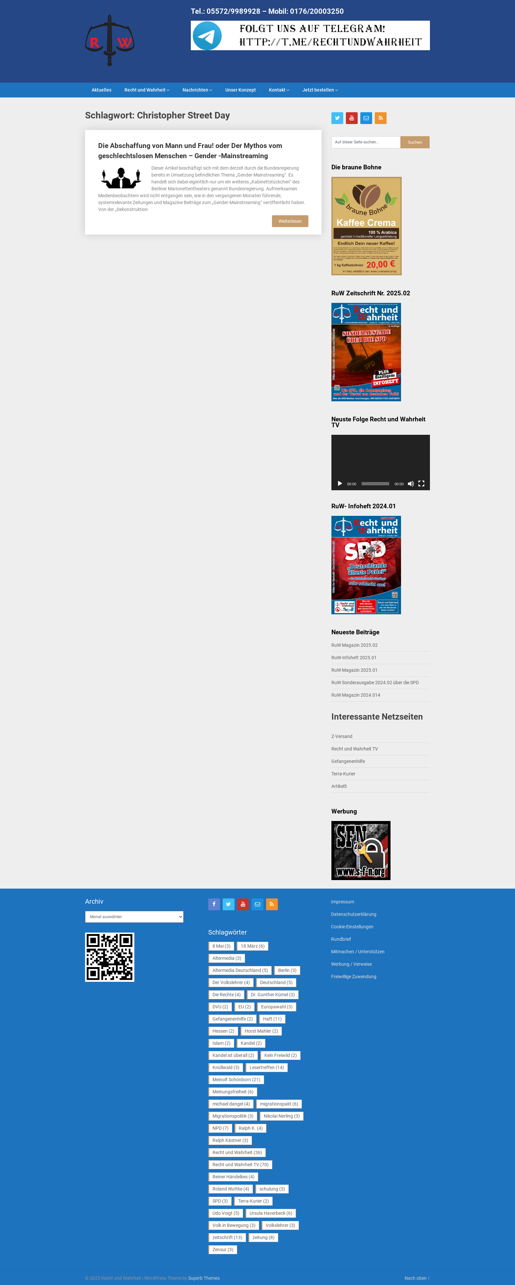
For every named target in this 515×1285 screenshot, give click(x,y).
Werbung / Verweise (351, 964)
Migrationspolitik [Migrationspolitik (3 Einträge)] (233, 1116)
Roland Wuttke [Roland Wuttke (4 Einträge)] (231, 1188)
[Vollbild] (421, 483)
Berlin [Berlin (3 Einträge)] (287, 970)
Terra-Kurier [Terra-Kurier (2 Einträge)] (253, 1201)
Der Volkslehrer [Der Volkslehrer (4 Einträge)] (231, 982)
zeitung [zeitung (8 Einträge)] (264, 1237)
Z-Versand (341, 736)
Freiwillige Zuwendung (353, 976)
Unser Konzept (240, 90)
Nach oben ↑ (417, 1278)
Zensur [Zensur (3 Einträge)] (223, 1249)
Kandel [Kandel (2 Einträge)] (251, 1043)
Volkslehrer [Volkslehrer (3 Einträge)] (280, 1225)
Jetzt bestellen (318, 90)
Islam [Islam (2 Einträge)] (222, 1043)
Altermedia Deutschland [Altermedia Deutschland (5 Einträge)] (240, 970)
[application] (380, 462)
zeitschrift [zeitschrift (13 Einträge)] (227, 1237)
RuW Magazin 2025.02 (354, 645)
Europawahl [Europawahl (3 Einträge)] (277, 1006)
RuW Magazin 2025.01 (354, 670)
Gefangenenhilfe (348, 761)
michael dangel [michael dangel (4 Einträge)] (231, 1103)
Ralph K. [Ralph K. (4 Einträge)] (251, 1128)
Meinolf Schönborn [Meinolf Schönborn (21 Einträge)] (236, 1079)
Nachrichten (195, 90)
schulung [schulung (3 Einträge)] (272, 1188)
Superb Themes (204, 1278)
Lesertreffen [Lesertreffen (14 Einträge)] (267, 1067)
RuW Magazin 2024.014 (355, 695)
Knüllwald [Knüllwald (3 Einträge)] (226, 1067)
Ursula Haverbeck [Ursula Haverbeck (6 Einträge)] (271, 1213)
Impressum (342, 901)
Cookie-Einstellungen (352, 926)
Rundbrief (341, 939)
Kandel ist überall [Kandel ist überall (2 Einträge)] (233, 1055)
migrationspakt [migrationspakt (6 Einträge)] (279, 1103)
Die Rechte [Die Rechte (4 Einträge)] (227, 994)
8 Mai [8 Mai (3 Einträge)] (222, 946)
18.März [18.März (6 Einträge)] (253, 946)
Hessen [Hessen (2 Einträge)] (224, 1031)
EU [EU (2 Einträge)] (244, 1006)
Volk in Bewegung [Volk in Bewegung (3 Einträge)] (234, 1225)
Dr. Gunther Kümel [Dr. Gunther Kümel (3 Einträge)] (273, 994)
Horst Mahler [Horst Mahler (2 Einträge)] (261, 1031)
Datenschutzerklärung (353, 914)
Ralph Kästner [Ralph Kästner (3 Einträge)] (230, 1140)
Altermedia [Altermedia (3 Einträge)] (227, 958)
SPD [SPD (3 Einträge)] (220, 1201)
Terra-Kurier (343, 773)
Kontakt (277, 90)
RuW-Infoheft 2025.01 (354, 657)
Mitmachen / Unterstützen (358, 951)
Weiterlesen (290, 221)
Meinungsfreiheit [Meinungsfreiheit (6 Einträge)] (233, 1091)
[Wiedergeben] (340, 483)
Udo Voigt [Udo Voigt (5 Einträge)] (226, 1213)
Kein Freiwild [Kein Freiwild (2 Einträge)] (280, 1055)
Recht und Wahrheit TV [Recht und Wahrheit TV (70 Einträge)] (241, 1164)
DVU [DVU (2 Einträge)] (220, 1006)
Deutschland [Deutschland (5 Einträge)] (276, 982)
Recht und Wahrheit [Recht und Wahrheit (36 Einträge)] (237, 1152)
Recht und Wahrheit (145, 90)
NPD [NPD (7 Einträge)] (221, 1128)
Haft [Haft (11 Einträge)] (272, 1019)
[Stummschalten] (411, 483)
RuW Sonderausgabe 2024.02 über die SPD (375, 682)
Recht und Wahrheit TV (354, 748)
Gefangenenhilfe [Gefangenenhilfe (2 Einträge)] (233, 1019)
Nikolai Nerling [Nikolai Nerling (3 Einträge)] (282, 1116)
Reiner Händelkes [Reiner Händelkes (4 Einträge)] (234, 1176)
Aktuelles (101, 90)
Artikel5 (339, 786)
